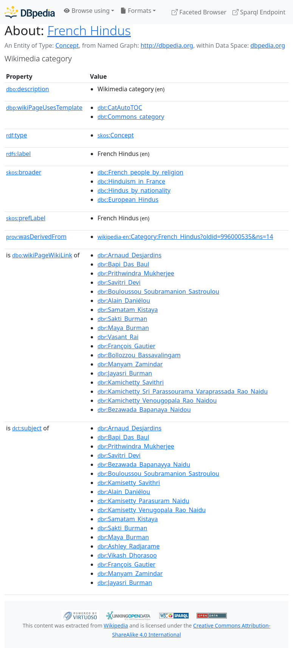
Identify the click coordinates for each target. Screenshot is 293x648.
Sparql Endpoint (259, 12)
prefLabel (25, 218)
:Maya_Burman (123, 328)
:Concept (116, 135)
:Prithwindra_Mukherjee (136, 273)
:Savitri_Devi (119, 282)
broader (23, 172)
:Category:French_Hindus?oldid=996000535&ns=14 (185, 236)
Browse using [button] (87, 10)
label (18, 154)
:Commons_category (131, 116)
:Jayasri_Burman (125, 373)
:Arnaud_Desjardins (129, 255)
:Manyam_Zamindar (130, 364)
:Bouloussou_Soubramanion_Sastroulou (158, 291)
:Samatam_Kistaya (128, 309)
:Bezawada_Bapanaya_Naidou (144, 409)
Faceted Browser (199, 12)
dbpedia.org (267, 45)
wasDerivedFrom (36, 236)
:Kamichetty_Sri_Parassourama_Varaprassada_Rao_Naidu (183, 391)
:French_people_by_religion (140, 172)
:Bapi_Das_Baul (123, 264)
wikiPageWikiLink (42, 255)
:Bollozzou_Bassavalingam (139, 355)
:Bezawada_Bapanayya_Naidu (144, 464)
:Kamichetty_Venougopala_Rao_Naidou (157, 400)
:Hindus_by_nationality (134, 190)
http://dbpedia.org (167, 45)
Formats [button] (135, 10)
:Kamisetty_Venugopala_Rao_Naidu (152, 510)
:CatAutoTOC (120, 107)
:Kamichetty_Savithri (131, 382)
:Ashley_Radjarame (129, 546)
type (16, 135)
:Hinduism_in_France (131, 181)
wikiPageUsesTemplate (44, 107)
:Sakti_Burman (122, 319)
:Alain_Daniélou (124, 300)
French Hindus (89, 30)
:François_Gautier (126, 346)
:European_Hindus (128, 199)
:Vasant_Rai (118, 337)
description (27, 89)
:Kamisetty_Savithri (129, 482)
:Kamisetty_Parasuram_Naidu (143, 501)
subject (27, 428)
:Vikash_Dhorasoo (127, 555)
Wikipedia (116, 625)
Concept (67, 45)
